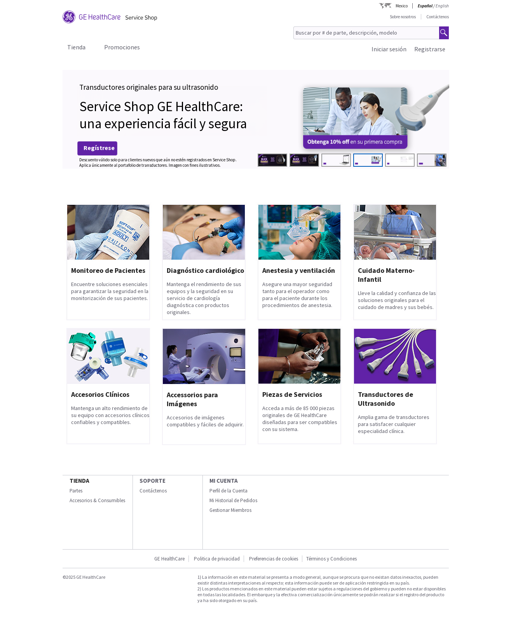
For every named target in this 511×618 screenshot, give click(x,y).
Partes (76, 490)
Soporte (153, 480)
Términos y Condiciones (331, 558)
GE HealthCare (169, 558)
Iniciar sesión (388, 49)
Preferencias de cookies (273, 558)
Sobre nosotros (403, 16)
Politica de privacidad (217, 558)
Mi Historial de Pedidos (233, 500)
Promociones (122, 47)
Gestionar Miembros (230, 510)
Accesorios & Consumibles (97, 500)
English (442, 6)
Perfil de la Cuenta (228, 490)
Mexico (402, 6)
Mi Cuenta (223, 480)
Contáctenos (437, 16)
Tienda (76, 47)
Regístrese (99, 148)
